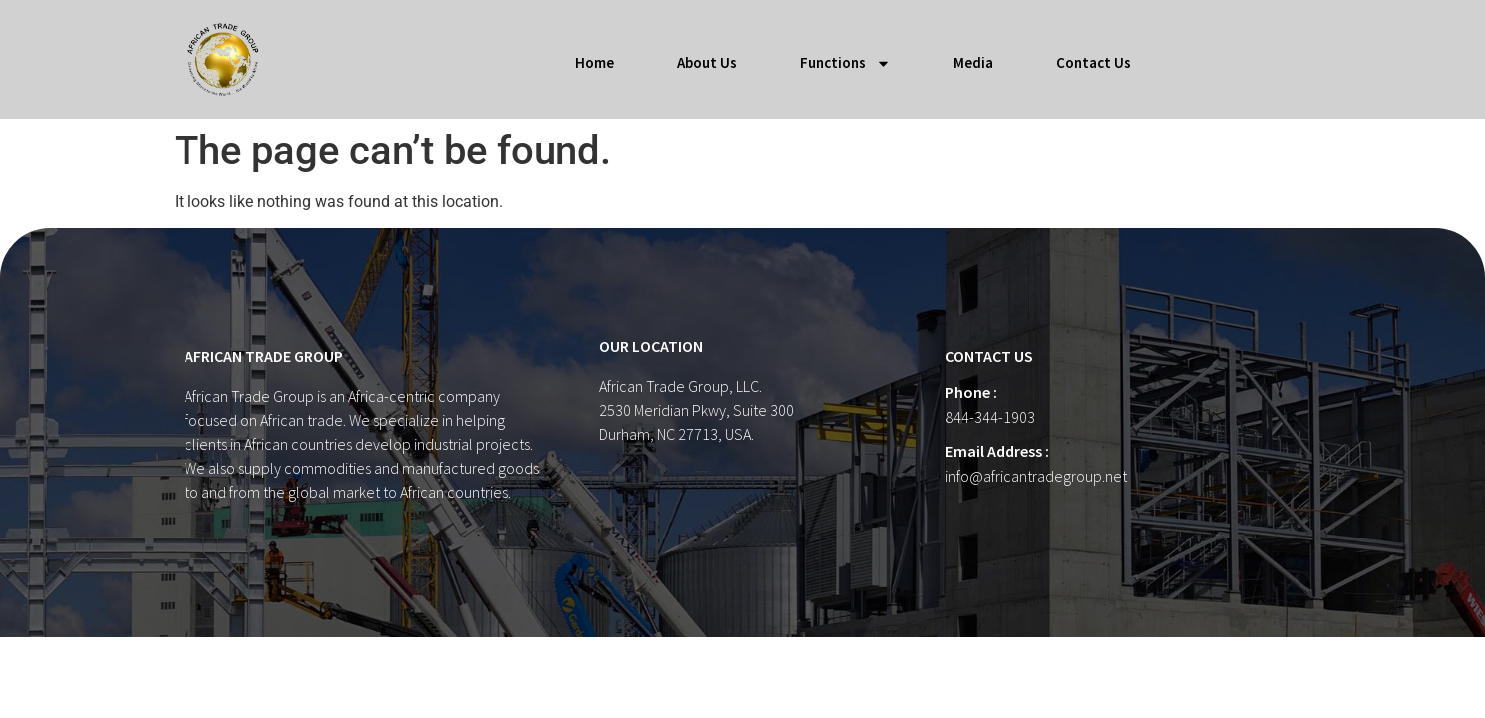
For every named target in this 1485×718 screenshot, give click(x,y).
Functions (845, 63)
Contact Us (1093, 62)
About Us (707, 62)
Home (594, 62)
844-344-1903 (990, 417)
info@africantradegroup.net (1036, 476)
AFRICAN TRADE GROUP (264, 356)
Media (973, 62)
